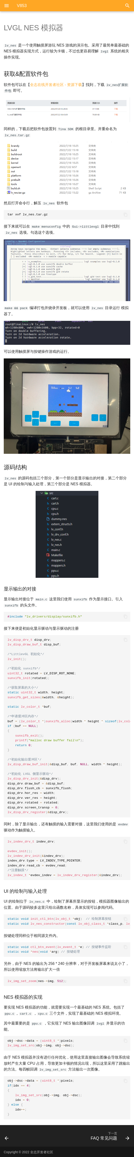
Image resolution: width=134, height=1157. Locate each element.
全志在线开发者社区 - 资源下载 (56, 84)
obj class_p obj (68, 920)
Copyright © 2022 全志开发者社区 (28, 1151)
